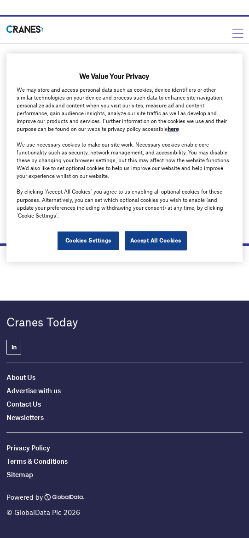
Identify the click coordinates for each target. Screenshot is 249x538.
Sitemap (19, 474)
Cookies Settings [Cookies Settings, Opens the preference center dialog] (88, 240)
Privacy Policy (28, 447)
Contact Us (23, 404)
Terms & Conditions (37, 461)
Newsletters (25, 417)
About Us (20, 377)
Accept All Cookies (155, 240)
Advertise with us (33, 390)
